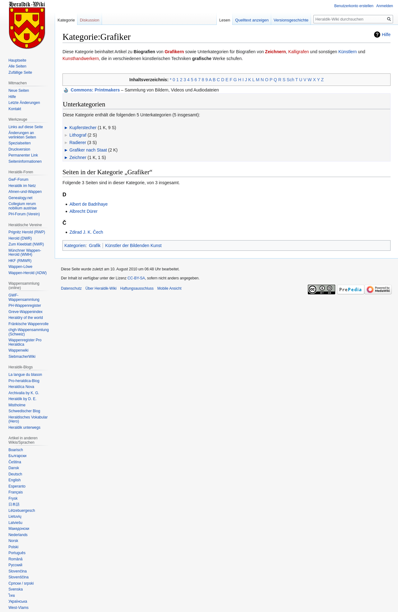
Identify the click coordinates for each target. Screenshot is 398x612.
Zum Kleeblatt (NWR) (26, 244)
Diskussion (90, 20)
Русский (15, 565)
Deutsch (15, 474)
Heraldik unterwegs (24, 427)
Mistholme (16, 405)
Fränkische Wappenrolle (28, 324)
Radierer (77, 142)
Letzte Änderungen (24, 102)
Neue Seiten (18, 90)
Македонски (18, 528)
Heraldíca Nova (21, 387)
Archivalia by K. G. (23, 393)
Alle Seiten (17, 66)
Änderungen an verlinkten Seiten (22, 135)
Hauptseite (17, 60)
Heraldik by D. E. (22, 399)
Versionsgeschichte (291, 20)
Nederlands (17, 535)
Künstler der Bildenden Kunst (133, 245)
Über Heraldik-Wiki (101, 288)
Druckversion (19, 149)
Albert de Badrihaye (88, 204)
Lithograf (77, 135)
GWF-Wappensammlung (23, 297)
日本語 (14, 504)
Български (17, 456)
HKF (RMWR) (19, 261)
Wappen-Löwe (20, 266)
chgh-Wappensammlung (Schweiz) (28, 332)
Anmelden (384, 6)
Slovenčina (17, 571)
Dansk (13, 468)
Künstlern (347, 51)
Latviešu (15, 523)
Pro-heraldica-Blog (23, 381)
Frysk (12, 498)
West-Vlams (18, 607)
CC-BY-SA (136, 278)
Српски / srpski (21, 583)
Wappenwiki (18, 350)
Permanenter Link (23, 155)
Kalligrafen (298, 51)
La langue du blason (25, 374)
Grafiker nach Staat (88, 149)
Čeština (14, 462)
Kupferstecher (82, 127)
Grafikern (174, 51)
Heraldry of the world (25, 317)
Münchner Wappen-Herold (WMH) (24, 252)
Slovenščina (18, 577)
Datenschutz (71, 288)
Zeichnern (275, 51)
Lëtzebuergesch (21, 510)
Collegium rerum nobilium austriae (22, 206)
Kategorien (75, 245)
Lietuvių (14, 516)
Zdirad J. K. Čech (86, 232)
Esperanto (16, 486)
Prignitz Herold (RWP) (26, 232)
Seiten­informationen (25, 161)
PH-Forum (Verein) (24, 214)
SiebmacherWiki (21, 356)
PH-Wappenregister (24, 305)
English (14, 480)
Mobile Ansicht (169, 288)
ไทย (11, 595)
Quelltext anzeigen (252, 20)
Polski (13, 547)
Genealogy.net (20, 198)
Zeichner (77, 157)
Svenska (15, 589)
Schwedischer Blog (24, 411)
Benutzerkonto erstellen (353, 6)
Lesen (224, 20)
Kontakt (14, 109)
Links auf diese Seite (25, 127)
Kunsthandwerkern (80, 58)
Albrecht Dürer (83, 211)
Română (15, 559)
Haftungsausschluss (137, 288)
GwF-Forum (18, 179)
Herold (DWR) (20, 238)
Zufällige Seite (20, 72)
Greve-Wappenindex (25, 312)
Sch (290, 79)
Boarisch (15, 450)
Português (16, 553)
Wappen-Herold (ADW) (27, 273)
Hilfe (386, 34)
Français (15, 492)
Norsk (13, 541)
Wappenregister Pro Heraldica (24, 342)
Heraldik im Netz (22, 186)
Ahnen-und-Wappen (25, 191)
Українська (17, 601)
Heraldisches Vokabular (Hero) (28, 419)
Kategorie (66, 20)
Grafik (94, 245)
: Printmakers (95, 89)
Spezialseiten (19, 143)
